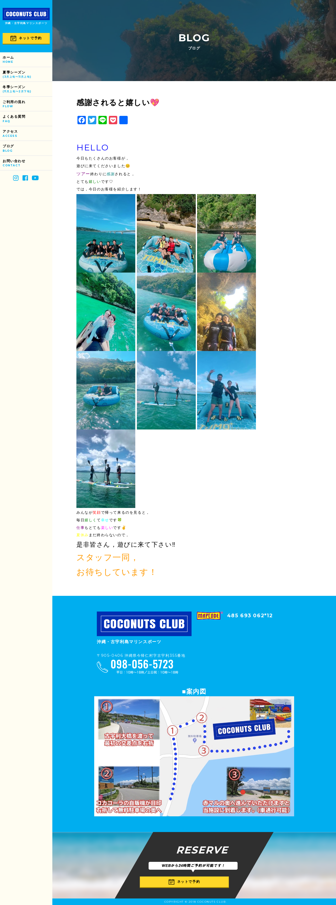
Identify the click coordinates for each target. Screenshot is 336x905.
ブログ (27, 148)
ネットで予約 (26, 38)
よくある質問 (27, 119)
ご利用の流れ (27, 104)
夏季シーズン (27, 74)
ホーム (27, 59)
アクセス (27, 133)
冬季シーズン (27, 89)
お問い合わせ (27, 163)
